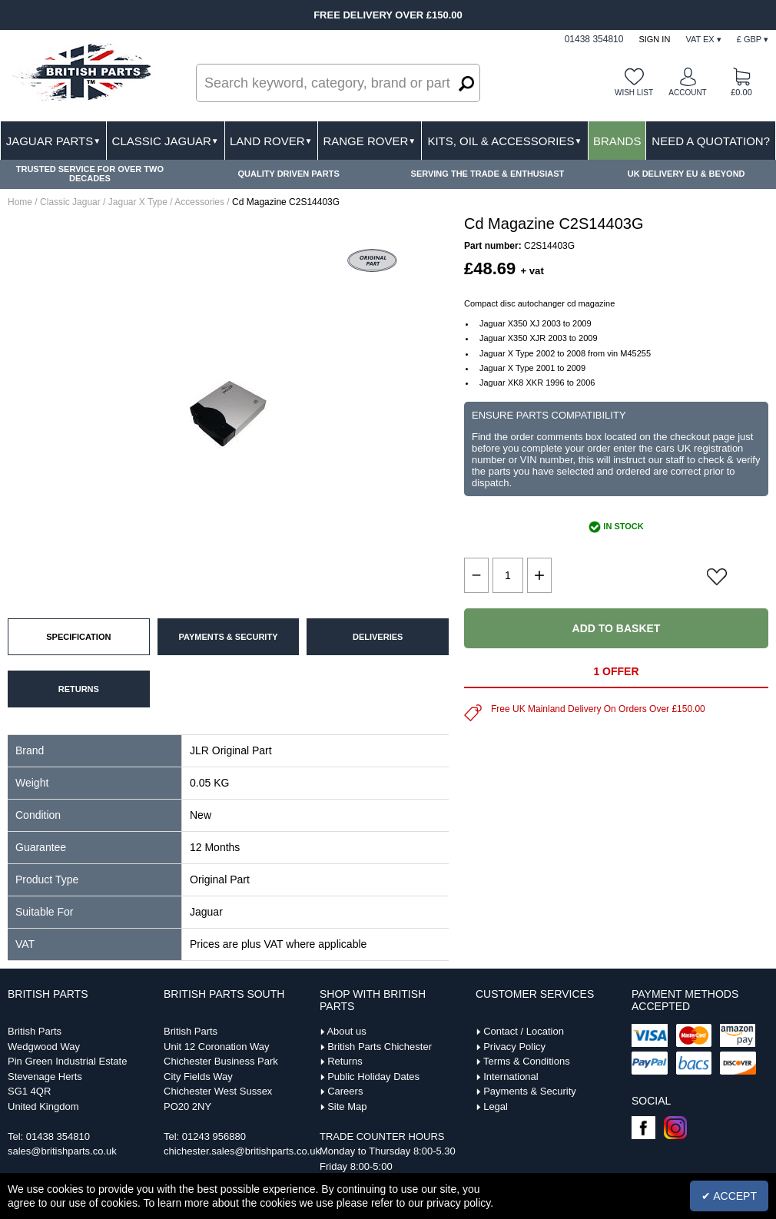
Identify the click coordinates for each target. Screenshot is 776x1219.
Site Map (346, 1106)
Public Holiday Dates (373, 1076)
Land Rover (271, 140)
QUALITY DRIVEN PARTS (289, 173)
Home (20, 202)
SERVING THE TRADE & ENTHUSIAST (488, 173)
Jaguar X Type (137, 202)
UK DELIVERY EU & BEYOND (686, 173)
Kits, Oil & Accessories (504, 140)
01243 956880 (214, 1136)
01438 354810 (58, 1136)
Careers (345, 1091)
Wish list (634, 92)
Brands (617, 140)
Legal (495, 1106)
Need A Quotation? (711, 140)
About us (346, 1031)
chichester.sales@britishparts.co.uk (242, 1151)
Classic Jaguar (165, 140)
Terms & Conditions (526, 1061)
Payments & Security (529, 1091)
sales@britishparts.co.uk (62, 1151)
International (511, 1076)
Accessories (199, 202)
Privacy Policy (514, 1046)
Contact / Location (523, 1031)
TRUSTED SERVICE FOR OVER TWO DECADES (90, 173)
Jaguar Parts (53, 140)
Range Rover (369, 140)
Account (687, 92)
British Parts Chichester (379, 1046)
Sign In (654, 39)
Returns (345, 1061)
